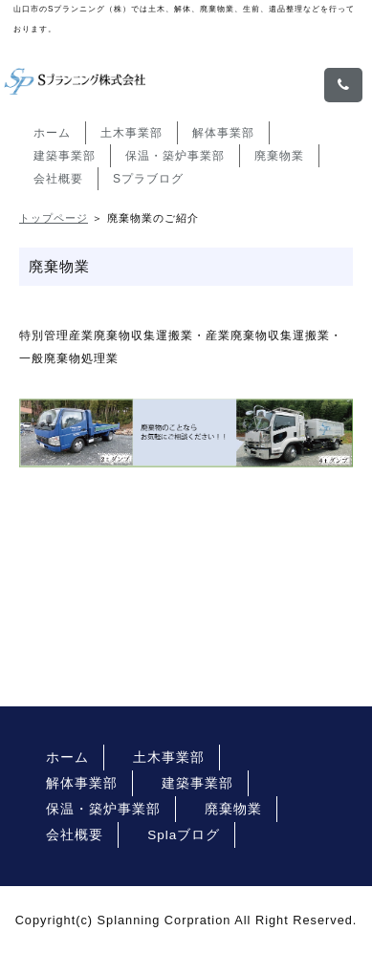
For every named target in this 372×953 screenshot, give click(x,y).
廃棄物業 (279, 155)
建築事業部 (64, 155)
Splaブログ (183, 835)
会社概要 (58, 178)
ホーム (52, 133)
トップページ (53, 218)
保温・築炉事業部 (175, 155)
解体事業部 (223, 133)
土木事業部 (131, 133)
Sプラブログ (148, 178)
